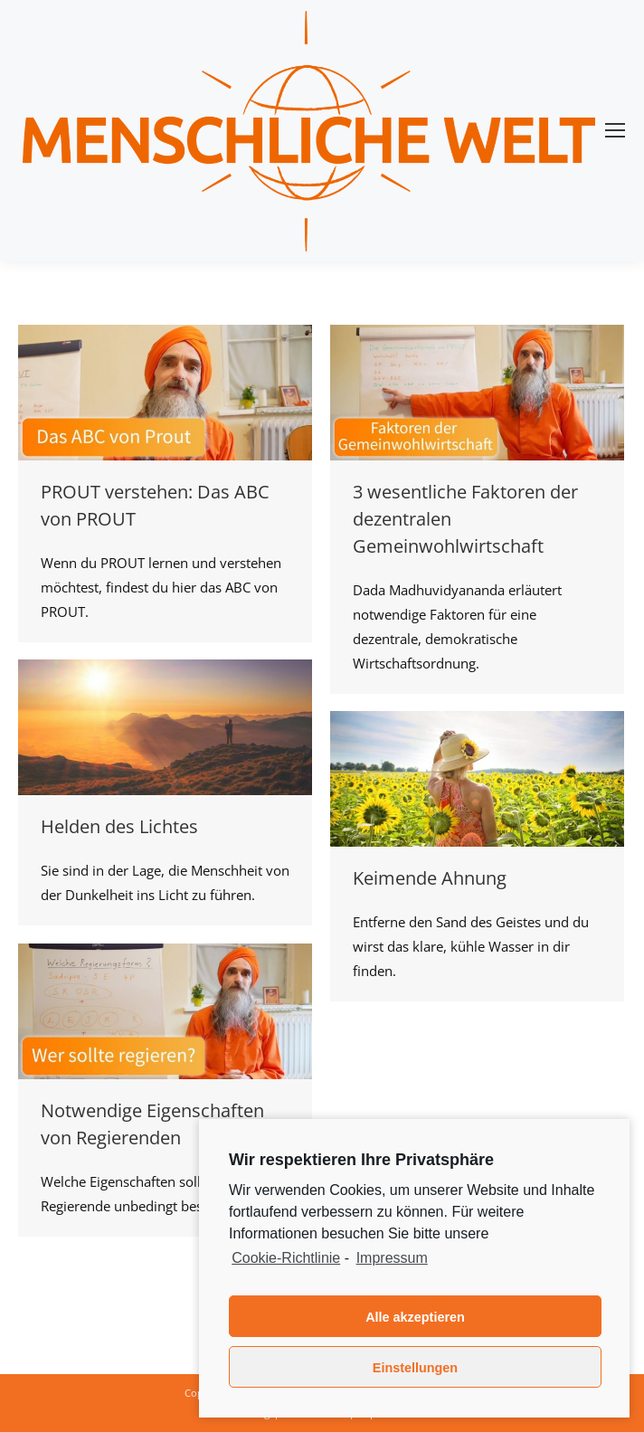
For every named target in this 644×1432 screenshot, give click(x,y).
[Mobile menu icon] (615, 130)
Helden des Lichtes (119, 826)
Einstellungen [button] (415, 1368)
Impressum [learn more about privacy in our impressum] (392, 1258)
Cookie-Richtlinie (286, 1258)
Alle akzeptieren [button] (415, 1317)
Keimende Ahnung (430, 878)
